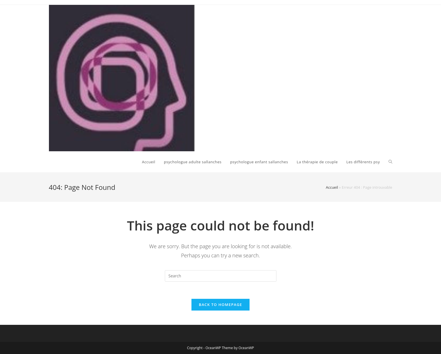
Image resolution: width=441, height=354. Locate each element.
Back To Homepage (220, 304)
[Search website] (390, 161)
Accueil (332, 187)
